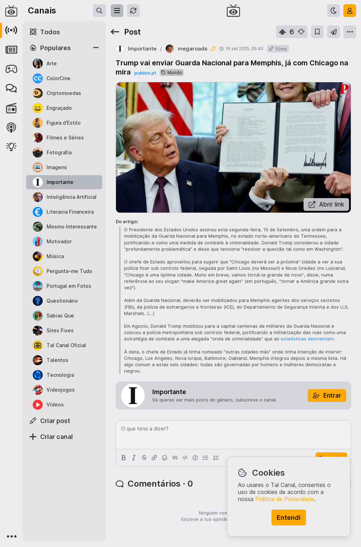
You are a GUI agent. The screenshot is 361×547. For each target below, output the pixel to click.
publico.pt (145, 73)
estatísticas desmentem (307, 338)
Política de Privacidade (284, 499)
